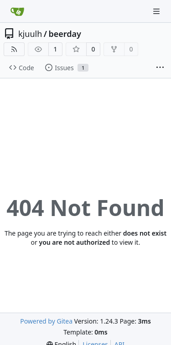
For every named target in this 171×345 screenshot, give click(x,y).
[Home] (17, 11)
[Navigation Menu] (157, 11)
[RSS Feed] (14, 49)
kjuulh (30, 33)
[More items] (160, 68)
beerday (64, 33)
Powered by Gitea (46, 321)
